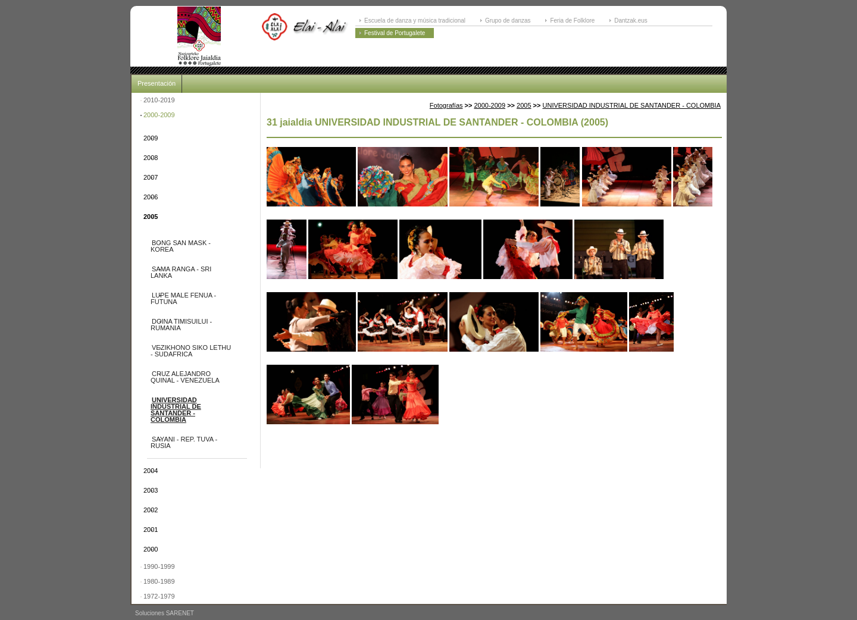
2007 (150, 177)
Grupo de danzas (508, 20)
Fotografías (446, 105)
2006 (150, 197)
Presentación (156, 83)
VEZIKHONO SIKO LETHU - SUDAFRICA (191, 351)
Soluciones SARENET (164, 613)
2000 (150, 549)
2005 (150, 216)
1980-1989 (159, 581)
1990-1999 (159, 566)
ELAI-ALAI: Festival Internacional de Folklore (198, 36)
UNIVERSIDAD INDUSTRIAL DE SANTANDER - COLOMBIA (176, 409)
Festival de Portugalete (394, 33)
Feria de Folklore (572, 20)
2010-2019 (159, 100)
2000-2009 (159, 114)
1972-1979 (159, 596)
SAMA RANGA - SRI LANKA (181, 272)
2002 (150, 509)
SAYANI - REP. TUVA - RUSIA (184, 442)
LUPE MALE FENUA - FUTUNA (183, 298)
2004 (150, 470)
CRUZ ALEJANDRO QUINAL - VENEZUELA (185, 377)
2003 (150, 490)
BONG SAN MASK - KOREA (181, 246)
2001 (150, 529)
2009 (150, 138)
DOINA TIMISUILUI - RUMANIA (181, 324)
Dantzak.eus (631, 20)
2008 (150, 157)
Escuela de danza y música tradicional (414, 20)
